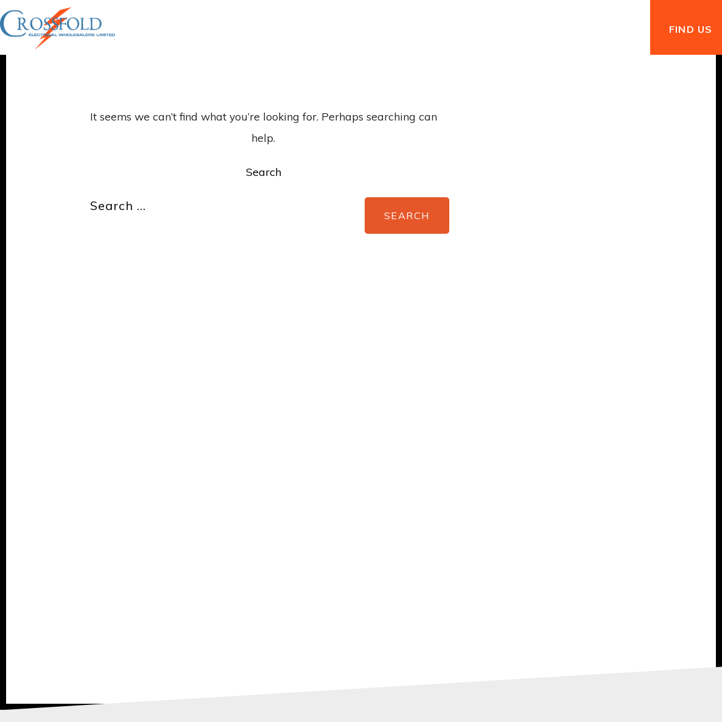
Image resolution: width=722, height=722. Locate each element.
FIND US (690, 29)
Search (263, 172)
